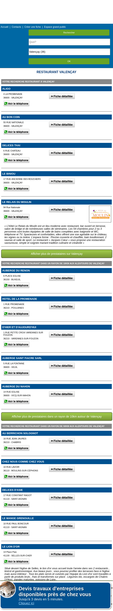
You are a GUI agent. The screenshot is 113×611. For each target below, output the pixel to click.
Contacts (16, 27)
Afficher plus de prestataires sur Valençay (57, 253)
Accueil (4, 27)
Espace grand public (55, 27)
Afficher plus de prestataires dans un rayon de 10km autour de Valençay (57, 416)
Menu (56, 2)
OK (69, 61)
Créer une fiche (32, 27)
